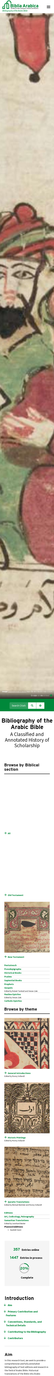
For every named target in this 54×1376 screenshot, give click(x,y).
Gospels (8, 987)
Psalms (8, 976)
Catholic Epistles (13, 1001)
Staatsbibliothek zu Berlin (17, 691)
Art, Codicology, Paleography (19, 1216)
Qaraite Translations (18, 1202)
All (9, 833)
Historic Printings (17, 1137)
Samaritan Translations (16, 1220)
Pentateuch (10, 965)
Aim (10, 1305)
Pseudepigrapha (12, 969)
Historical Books (12, 972)
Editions (8, 1212)
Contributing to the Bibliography (27, 1332)
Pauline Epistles (12, 994)
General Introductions (19, 1073)
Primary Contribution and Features (22, 1313)
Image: (5, 691)
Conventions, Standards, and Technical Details (24, 1323)
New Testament (16, 957)
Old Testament (15, 895)
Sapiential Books (13, 980)
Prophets (9, 984)
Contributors (15, 1338)
